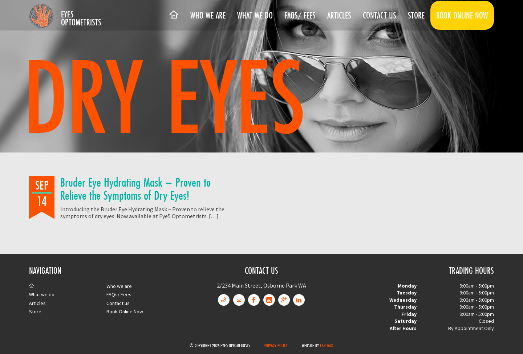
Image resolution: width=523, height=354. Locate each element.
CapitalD (326, 345)
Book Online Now (462, 15)
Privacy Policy (276, 345)
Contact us (379, 15)
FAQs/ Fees (300, 15)
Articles (339, 15)
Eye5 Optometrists (81, 18)
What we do (255, 15)
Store (416, 15)
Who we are (208, 15)
